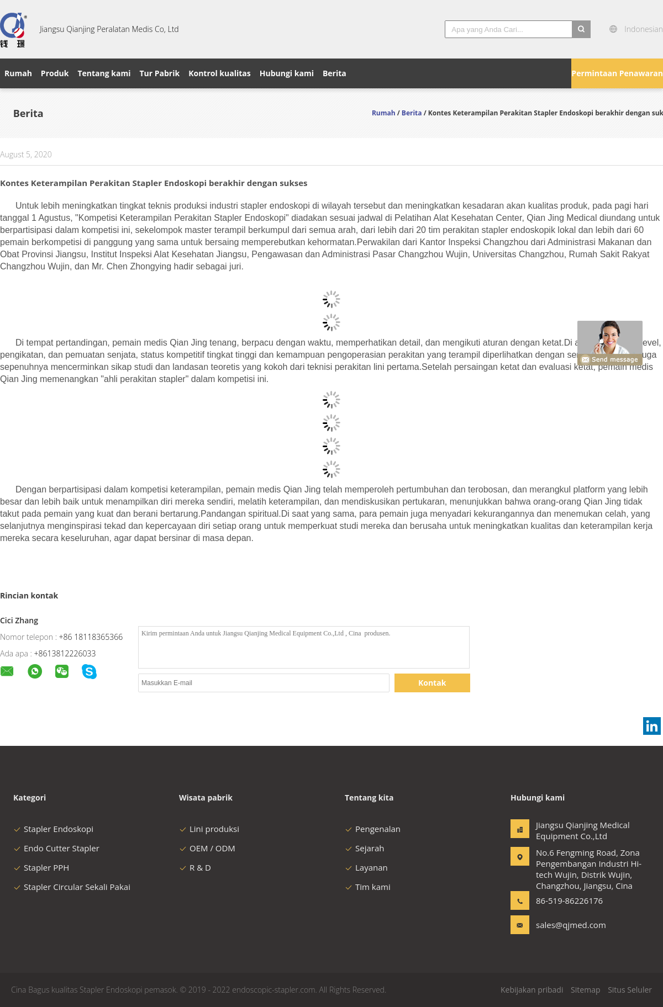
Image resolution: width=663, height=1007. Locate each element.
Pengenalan (373, 828)
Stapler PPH (41, 867)
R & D (195, 867)
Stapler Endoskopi (53, 828)
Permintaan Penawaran (617, 73)
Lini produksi (209, 828)
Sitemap (585, 989)
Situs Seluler (630, 989)
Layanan (366, 867)
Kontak (432, 682)
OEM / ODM (207, 848)
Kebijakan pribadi (532, 989)
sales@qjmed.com (571, 924)
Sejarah (364, 848)
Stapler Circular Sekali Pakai (71, 886)
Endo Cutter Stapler (56, 848)
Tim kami (368, 886)
